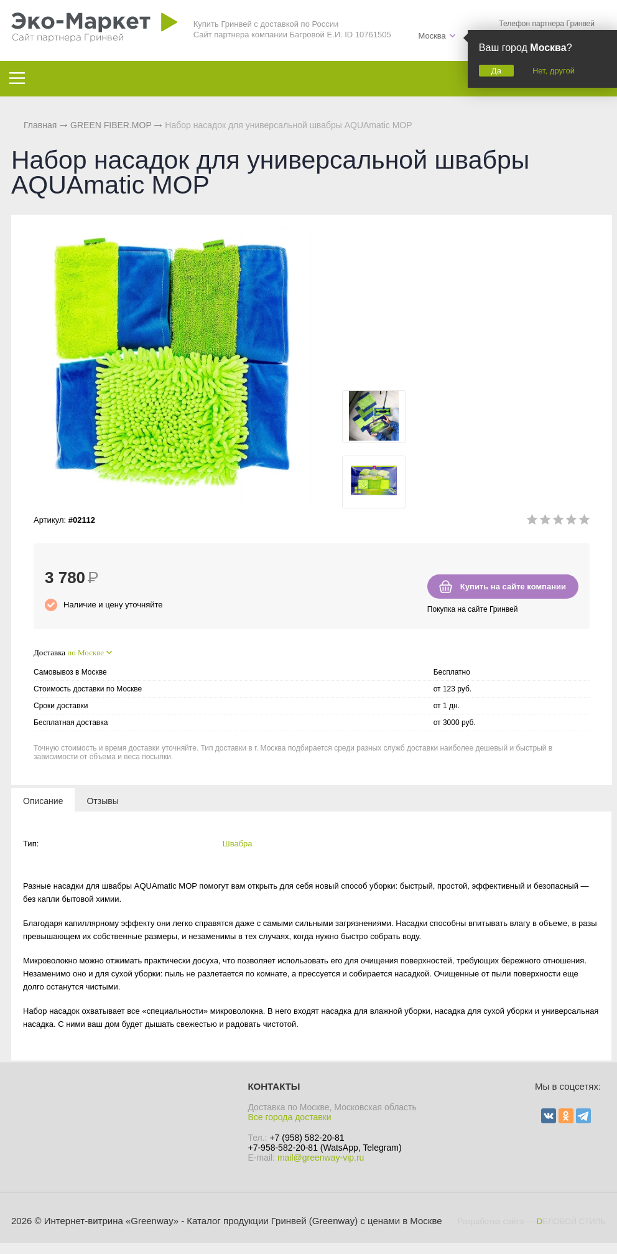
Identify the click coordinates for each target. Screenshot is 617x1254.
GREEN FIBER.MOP (110, 125)
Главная (40, 125)
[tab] (43, 800)
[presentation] (43, 800)
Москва (431, 35)
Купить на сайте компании (513, 586)
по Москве (85, 652)
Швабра (238, 843)
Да (496, 70)
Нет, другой (553, 70)
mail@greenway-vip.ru (320, 1158)
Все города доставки (289, 1117)
